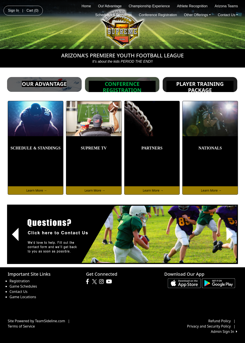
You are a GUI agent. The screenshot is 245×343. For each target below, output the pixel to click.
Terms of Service (21, 326)
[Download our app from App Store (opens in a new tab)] (184, 282)
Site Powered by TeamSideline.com (36, 320)
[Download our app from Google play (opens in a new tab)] (218, 282)
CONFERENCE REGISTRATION (122, 87)
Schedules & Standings (113, 15)
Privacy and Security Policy (209, 326)
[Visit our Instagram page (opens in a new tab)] (102, 282)
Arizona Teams (226, 6)
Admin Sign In (224, 331)
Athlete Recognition (192, 6)
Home (86, 6)
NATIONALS (210, 148)
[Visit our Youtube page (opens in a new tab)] (110, 282)
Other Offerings (197, 15)
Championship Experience (149, 6)
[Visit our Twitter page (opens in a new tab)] (95, 281)
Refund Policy (219, 320)
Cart (32, 10)
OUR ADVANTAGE (44, 84)
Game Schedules (23, 286)
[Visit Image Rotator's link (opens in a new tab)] (122, 234)
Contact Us (228, 15)
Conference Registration (158, 15)
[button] (15, 234)
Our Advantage (110, 6)
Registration (19, 281)
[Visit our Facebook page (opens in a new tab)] (88, 282)
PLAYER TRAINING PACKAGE (200, 87)
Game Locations (22, 296)
